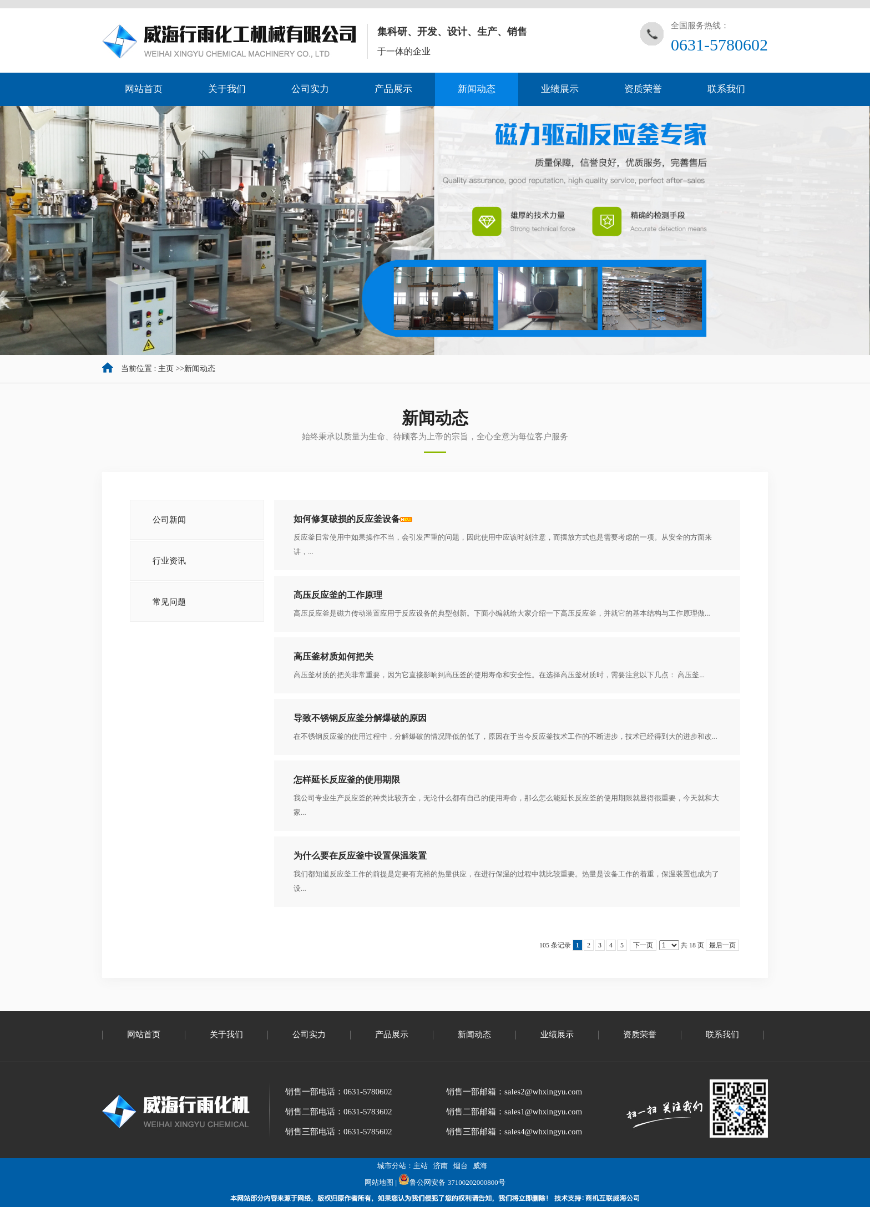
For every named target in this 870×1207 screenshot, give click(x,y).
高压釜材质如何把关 (333, 656)
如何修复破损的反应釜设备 (347, 519)
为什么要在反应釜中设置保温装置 (360, 855)
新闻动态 (199, 368)
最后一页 (722, 945)
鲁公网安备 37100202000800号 (451, 1182)
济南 (440, 1166)
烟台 (460, 1166)
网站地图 (379, 1182)
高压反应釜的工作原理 (338, 595)
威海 (480, 1166)
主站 (420, 1166)
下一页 (643, 945)
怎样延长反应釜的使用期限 (347, 779)
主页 (166, 368)
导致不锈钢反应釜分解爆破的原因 (360, 718)
